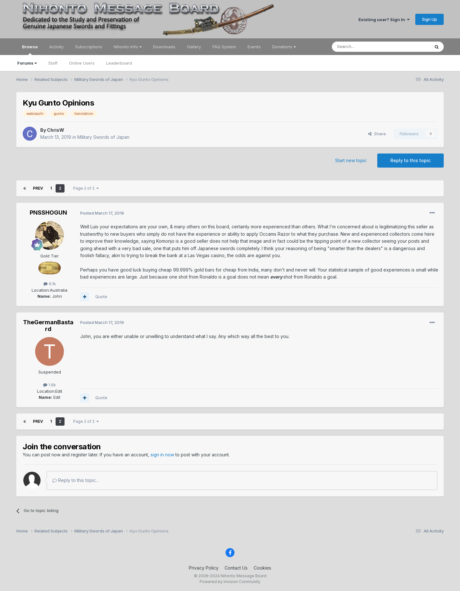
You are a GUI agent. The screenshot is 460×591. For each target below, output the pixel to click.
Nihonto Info (128, 46)
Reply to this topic (410, 160)
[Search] (364, 47)
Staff (52, 63)
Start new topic (351, 160)
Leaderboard (119, 63)
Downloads (164, 46)
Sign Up (429, 19)
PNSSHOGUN (48, 212)
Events (254, 46)
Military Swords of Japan (103, 137)
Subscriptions (88, 46)
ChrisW (55, 130)
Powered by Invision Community (230, 581)
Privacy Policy (203, 568)
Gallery (194, 46)
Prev (38, 188)
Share (377, 133)
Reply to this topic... (75, 480)
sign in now (162, 454)
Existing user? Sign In (384, 19)
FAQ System (224, 46)
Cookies (262, 568)
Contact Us (236, 568)
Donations (284, 46)
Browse (30, 49)
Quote (101, 296)
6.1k (49, 283)
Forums (27, 63)
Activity (56, 46)
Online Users (82, 63)
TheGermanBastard (48, 326)
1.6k (49, 384)
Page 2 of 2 (86, 188)
